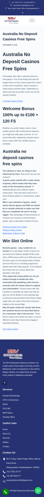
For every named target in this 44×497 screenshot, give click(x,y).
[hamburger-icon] (32, 20)
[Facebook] (22, 13)
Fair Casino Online (10, 329)
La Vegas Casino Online (13, 101)
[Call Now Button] (5, 492)
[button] (38, 490)
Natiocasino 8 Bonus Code (14, 233)
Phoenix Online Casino (12, 230)
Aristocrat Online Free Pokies (15, 227)
